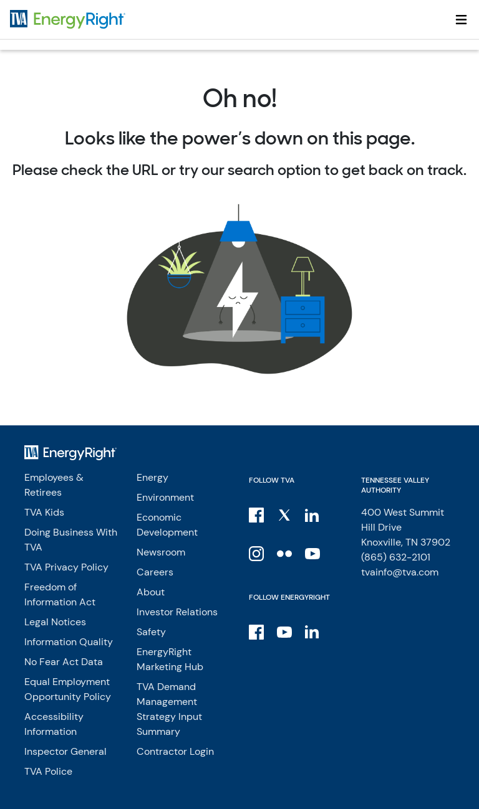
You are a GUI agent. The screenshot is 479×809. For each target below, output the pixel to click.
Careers (155, 572)
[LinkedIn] (313, 514)
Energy (152, 477)
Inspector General (65, 751)
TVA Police (48, 771)
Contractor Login (175, 751)
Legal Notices (55, 621)
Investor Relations (177, 611)
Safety (151, 631)
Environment (165, 497)
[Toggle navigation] (461, 19)
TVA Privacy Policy (66, 567)
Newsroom (161, 552)
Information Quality (68, 641)
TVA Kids (44, 512)
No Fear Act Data (63, 661)
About (151, 591)
